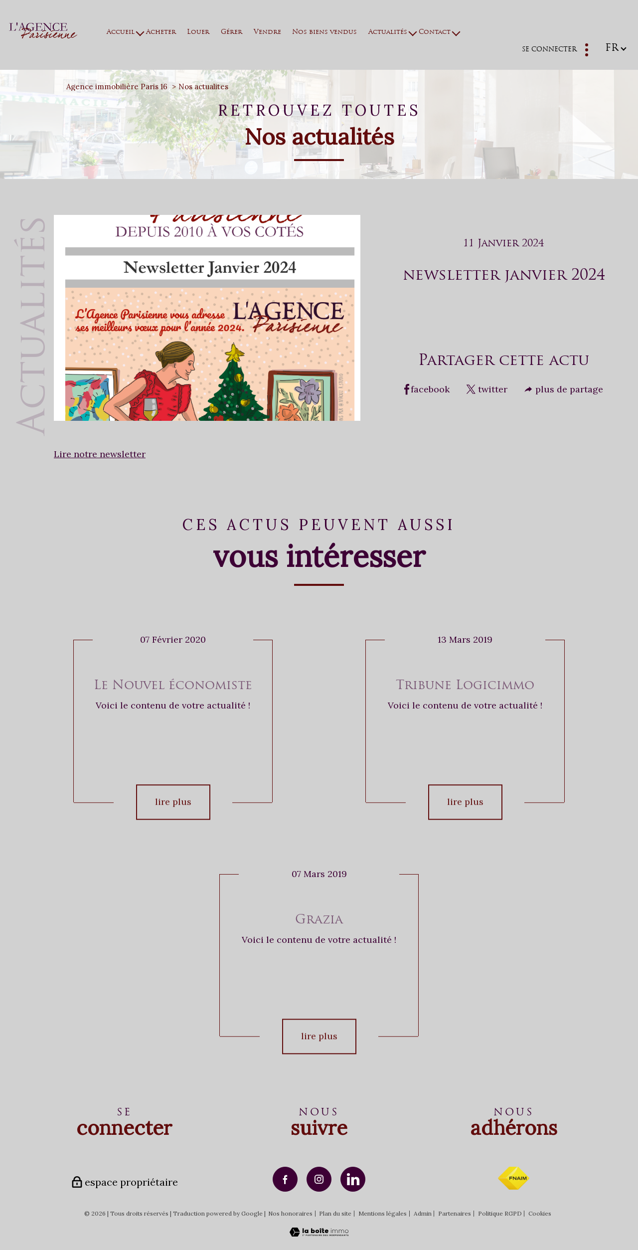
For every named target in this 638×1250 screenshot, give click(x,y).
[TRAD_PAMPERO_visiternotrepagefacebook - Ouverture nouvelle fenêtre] (285, 1179)
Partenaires (454, 1213)
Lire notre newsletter (100, 454)
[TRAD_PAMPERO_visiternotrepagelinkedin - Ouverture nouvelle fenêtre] (352, 1179)
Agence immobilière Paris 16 (116, 86)
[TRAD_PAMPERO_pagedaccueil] (43, 35)
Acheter (161, 32)
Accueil (121, 32)
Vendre (267, 32)
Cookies (539, 1213)
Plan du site (335, 1213)
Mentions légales (382, 1213)
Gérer (231, 32)
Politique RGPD (500, 1213)
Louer (198, 32)
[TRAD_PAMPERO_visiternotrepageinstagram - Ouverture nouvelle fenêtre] (319, 1179)
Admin (423, 1213)
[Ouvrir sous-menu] (141, 32)
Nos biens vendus (325, 32)
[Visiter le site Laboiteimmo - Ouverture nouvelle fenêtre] (319, 1233)
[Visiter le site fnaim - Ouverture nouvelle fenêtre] (513, 1178)
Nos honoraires (290, 1213)
